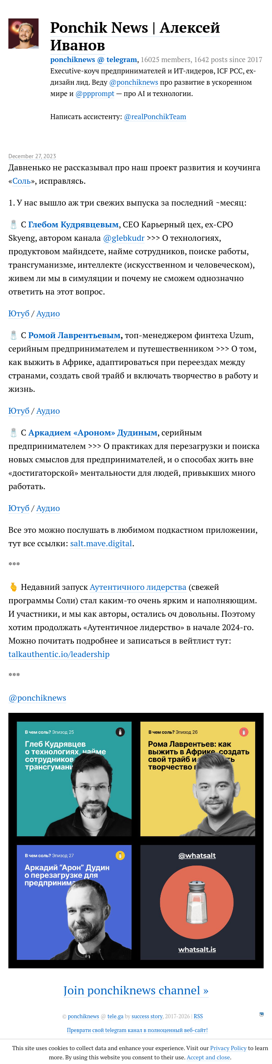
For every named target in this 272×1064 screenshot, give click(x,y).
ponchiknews (83, 1016)
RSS (198, 1016)
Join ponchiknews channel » (136, 990)
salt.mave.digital (101, 543)
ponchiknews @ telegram (93, 59)
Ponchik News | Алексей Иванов (135, 36)
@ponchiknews (133, 82)
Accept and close (208, 1057)
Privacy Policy (228, 1048)
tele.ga (115, 1016)
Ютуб (18, 313)
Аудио (48, 313)
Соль (21, 180)
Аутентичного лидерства (138, 586)
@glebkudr (124, 237)
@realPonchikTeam (155, 116)
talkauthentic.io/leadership (59, 654)
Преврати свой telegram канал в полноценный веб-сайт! (137, 1030)
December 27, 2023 (32, 156)
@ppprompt (94, 93)
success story (147, 1016)
